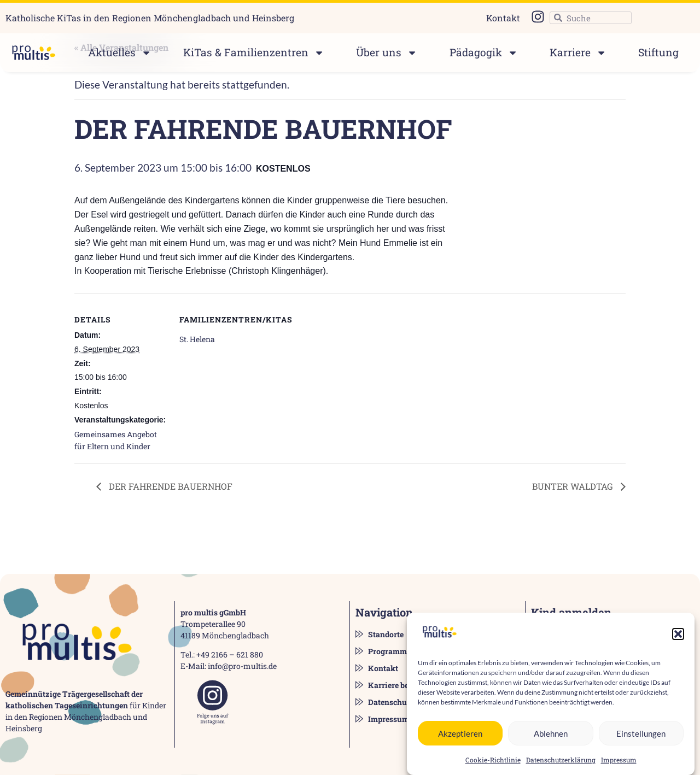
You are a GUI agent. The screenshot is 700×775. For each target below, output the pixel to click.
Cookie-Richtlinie (493, 765)
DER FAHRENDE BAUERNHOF (169, 486)
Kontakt (503, 18)
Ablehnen (551, 738)
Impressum (619, 765)
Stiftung (658, 52)
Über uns (386, 52)
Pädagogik (484, 52)
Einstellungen (641, 738)
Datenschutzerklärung (561, 765)
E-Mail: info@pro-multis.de (228, 666)
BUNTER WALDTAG (573, 486)
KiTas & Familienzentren (253, 52)
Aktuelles (119, 52)
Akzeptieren (460, 738)
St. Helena (197, 339)
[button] (678, 639)
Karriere (578, 52)
